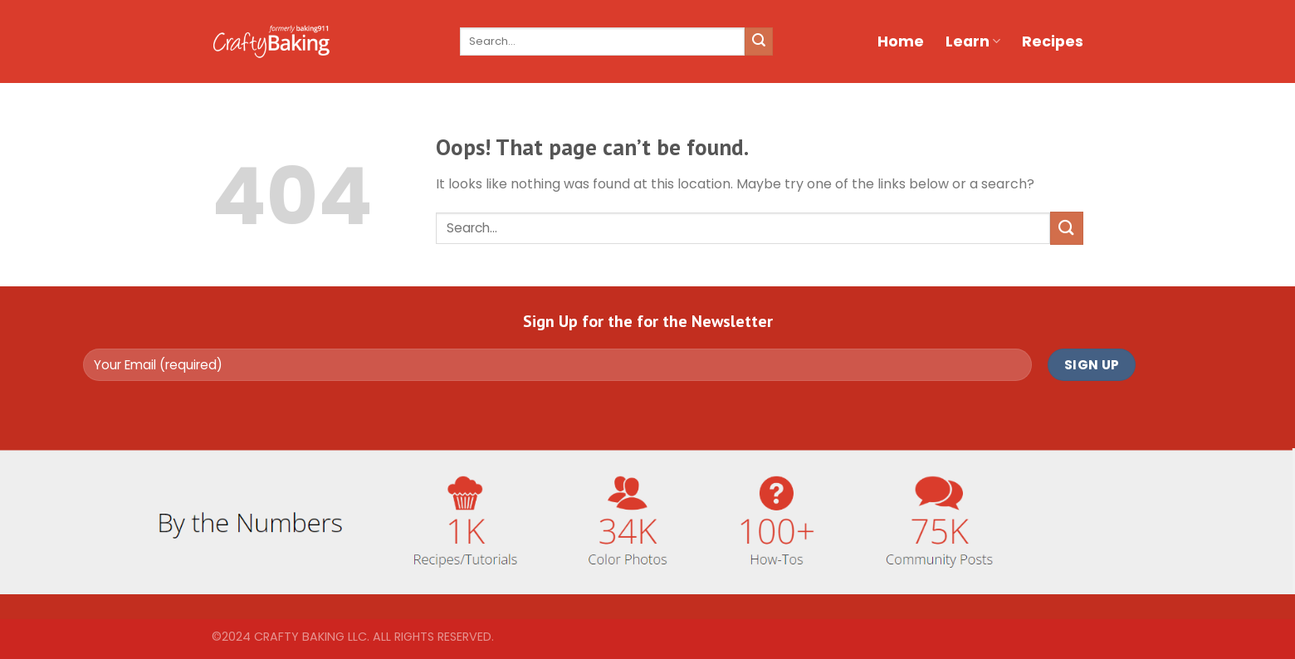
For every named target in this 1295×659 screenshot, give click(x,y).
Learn (973, 41)
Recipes (1052, 41)
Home (900, 41)
